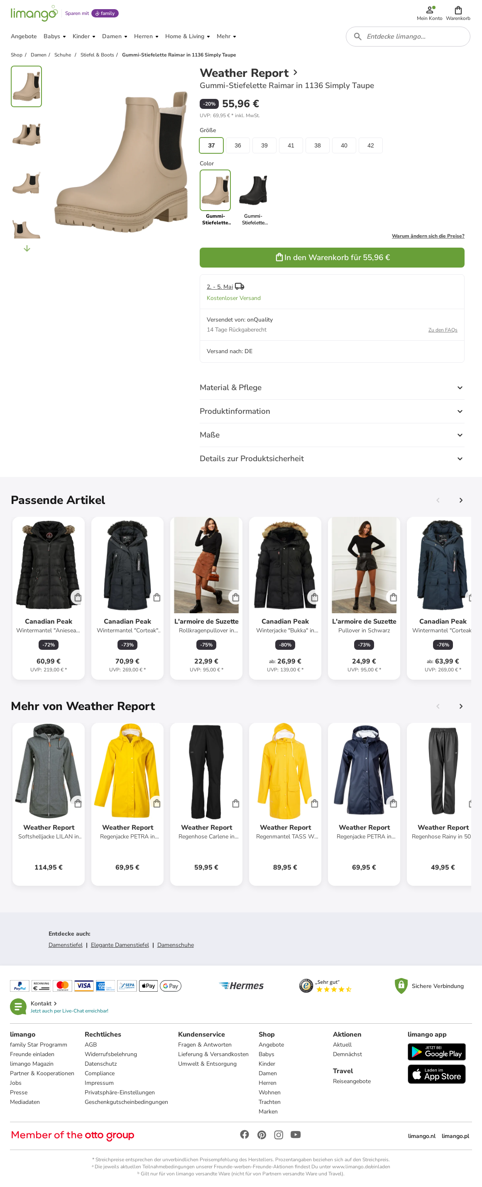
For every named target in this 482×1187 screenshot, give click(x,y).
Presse (18, 1092)
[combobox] (408, 36)
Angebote (271, 1045)
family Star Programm (38, 1045)
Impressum (99, 1083)
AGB (91, 1045)
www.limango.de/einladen (361, 1166)
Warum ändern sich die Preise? (428, 236)
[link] (253, 198)
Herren (267, 1083)
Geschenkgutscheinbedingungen (126, 1102)
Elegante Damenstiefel (120, 945)
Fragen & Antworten (205, 1045)
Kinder (267, 1064)
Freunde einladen (32, 1054)
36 (238, 145)
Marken (268, 1112)
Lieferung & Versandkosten (213, 1054)
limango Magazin (32, 1064)
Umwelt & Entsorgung (207, 1064)
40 (344, 145)
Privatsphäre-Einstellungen (120, 1092)
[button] (458, 13)
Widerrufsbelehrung (111, 1054)
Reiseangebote (352, 1081)
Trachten (270, 1102)
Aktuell (342, 1045)
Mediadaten (25, 1102)
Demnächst (347, 1054)
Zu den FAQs (443, 330)
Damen (268, 1073)
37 (211, 145)
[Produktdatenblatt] (48, 598)
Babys (266, 1054)
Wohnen (270, 1092)
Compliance (100, 1073)
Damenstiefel (66, 945)
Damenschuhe (175, 945)
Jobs (16, 1083)
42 (370, 145)
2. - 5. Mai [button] (220, 287)
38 (317, 145)
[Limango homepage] (34, 13)
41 (291, 145)
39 (264, 145)
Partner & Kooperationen (42, 1073)
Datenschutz (101, 1064)
